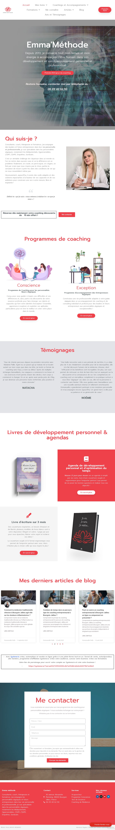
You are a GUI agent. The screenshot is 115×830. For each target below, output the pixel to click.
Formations (33, 10)
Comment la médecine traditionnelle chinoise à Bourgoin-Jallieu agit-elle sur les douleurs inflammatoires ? (18, 612)
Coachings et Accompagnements (70, 5)
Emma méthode (8, 790)
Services (75, 790)
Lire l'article (9, 631)
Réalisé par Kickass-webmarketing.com (101, 827)
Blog (81, 9)
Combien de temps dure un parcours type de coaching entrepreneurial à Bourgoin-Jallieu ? (57, 612)
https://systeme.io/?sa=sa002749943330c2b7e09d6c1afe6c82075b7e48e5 (61, 666)
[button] (105, 10)
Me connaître (52, 9)
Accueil (26, 5)
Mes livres (41, 5)
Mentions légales (81, 827)
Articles (69, 10)
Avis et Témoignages (55, 14)
